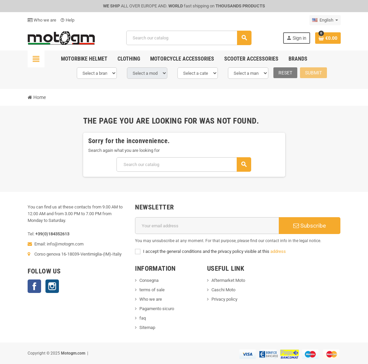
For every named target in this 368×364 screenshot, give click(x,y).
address (278, 251)
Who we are (42, 20)
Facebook (34, 286)
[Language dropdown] (325, 20)
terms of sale (152, 289)
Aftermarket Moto (228, 280)
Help (67, 20)
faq (142, 318)
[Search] (188, 38)
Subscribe (309, 225)
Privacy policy (224, 299)
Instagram (52, 286)
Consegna (149, 280)
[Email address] (207, 225)
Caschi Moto (223, 289)
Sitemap (147, 327)
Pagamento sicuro (156, 308)
